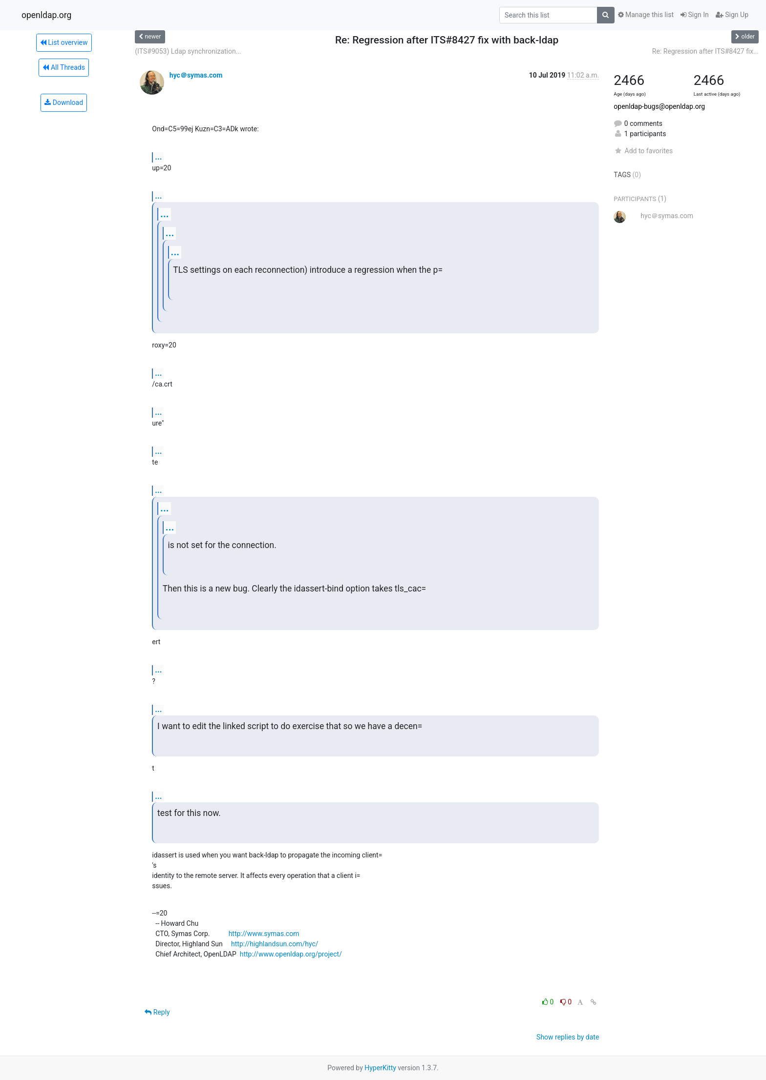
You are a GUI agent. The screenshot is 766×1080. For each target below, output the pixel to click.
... (158, 157)
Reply (157, 1012)
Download (63, 102)
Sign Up (732, 15)
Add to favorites (643, 151)
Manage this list (646, 15)
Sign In (695, 15)
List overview (64, 42)
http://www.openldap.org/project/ (291, 954)
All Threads (64, 67)
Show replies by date (567, 1037)
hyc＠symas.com (196, 75)
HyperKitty (380, 1068)
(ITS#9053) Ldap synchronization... (188, 51)
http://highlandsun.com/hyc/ (275, 944)
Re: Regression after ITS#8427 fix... (705, 51)
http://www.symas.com (264, 933)
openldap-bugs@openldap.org (659, 106)
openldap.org (46, 15)
